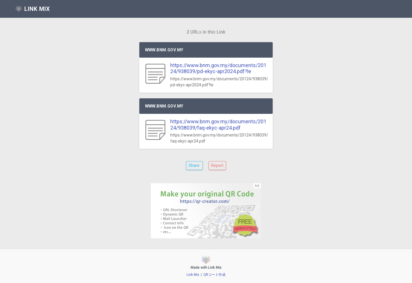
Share (194, 165)
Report (217, 165)
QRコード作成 (214, 275)
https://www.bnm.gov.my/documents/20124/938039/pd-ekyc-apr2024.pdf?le (218, 68)
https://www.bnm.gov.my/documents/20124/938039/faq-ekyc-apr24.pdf (218, 124)
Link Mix (193, 275)
